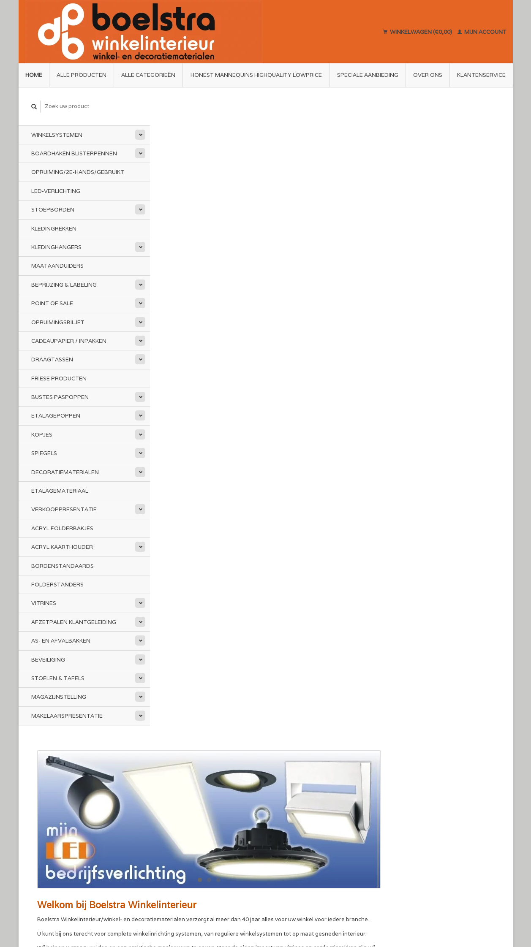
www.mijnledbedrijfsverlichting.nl (383, 353)
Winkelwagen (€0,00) (418, 31)
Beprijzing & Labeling (64, 284)
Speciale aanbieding (367, 75)
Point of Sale (52, 303)
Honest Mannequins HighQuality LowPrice (256, 75)
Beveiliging (48, 659)
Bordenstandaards (62, 565)
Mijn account (481, 31)
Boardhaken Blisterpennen (74, 153)
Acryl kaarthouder (62, 547)
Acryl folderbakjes (62, 528)
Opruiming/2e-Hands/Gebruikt (77, 172)
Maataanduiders (57, 265)
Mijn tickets (407, 804)
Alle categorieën (148, 75)
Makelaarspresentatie (67, 715)
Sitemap (282, 794)
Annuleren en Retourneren (307, 804)
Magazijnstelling (58, 696)
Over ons (427, 75)
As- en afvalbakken (60, 640)
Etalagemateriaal (59, 490)
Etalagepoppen (55, 415)
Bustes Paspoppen (60, 397)
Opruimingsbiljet (57, 322)
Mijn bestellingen (414, 794)
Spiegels (44, 453)
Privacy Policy (176, 814)
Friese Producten (59, 378)
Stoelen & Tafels (57, 678)
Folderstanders (57, 584)
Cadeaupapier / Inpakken (68, 341)
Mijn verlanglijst (412, 814)
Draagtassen (52, 359)
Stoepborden (52, 209)
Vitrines (43, 603)
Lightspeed (142, 909)
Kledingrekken (53, 228)
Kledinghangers (56, 247)
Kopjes (41, 434)
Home (33, 75)
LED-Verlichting (55, 191)
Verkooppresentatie (64, 509)
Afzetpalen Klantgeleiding (73, 622)
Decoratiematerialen (65, 471)
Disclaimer (172, 804)
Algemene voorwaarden (189, 794)
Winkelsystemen (56, 134)
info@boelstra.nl (64, 834)
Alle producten (81, 75)
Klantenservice (481, 75)
